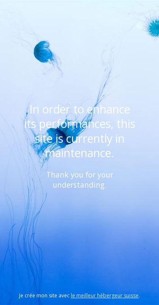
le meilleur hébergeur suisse (105, 295)
